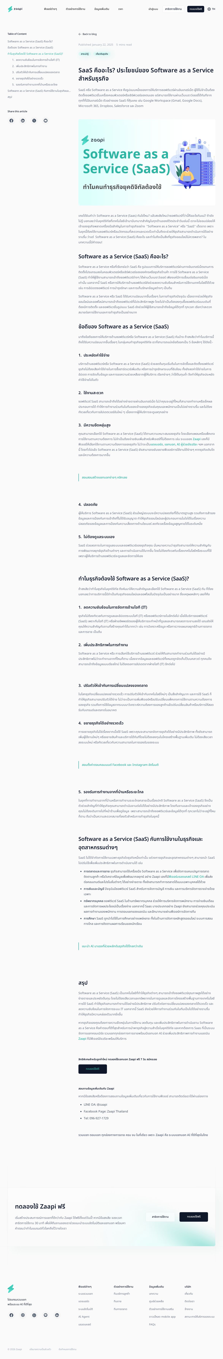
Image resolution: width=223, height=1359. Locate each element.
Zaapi (196, 439)
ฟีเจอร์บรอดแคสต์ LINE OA (186, 876)
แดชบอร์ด (157, 444)
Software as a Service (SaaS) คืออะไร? (30, 41)
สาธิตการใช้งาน (173, 9)
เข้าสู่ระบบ (153, 9)
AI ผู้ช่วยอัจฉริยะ (187, 444)
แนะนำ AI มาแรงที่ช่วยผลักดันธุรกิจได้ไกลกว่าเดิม (112, 946)
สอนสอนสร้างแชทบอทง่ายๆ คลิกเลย (104, 477)
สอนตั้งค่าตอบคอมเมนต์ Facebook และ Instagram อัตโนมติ (120, 765)
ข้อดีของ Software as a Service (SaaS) (30, 48)
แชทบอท (169, 444)
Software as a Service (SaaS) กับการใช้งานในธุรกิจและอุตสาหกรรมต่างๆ (39, 60)
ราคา (120, 9)
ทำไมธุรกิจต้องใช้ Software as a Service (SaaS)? (35, 54)
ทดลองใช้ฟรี (196, 9)
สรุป (10, 66)
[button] (50, 9)
